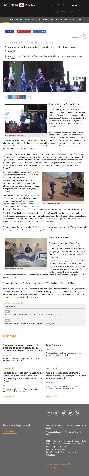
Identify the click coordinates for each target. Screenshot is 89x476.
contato (81, 19)
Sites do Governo (62, 19)
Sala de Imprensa (48, 19)
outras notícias (14, 303)
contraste (75, 5)
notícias (6, 19)
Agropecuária (24, 31)
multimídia (14, 19)
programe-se (25, 19)
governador (36, 19)
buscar (80, 11)
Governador (39, 31)
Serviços (73, 19)
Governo (9, 31)
